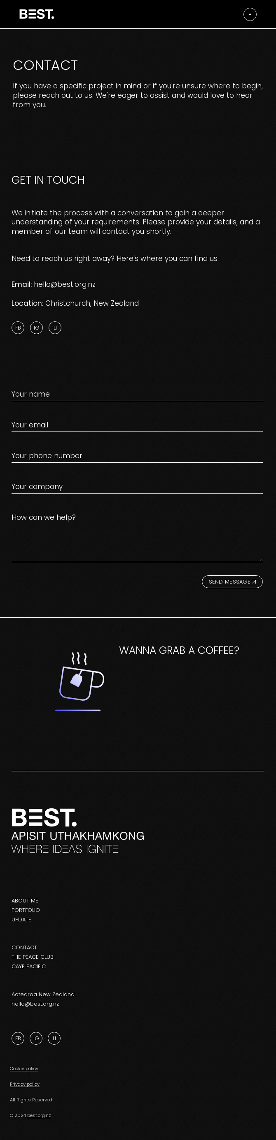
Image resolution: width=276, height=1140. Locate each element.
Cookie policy (24, 1068)
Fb (18, 328)
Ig (37, 328)
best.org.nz (39, 1115)
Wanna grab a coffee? (179, 650)
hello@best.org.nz (65, 284)
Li (55, 328)
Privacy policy (25, 1084)
